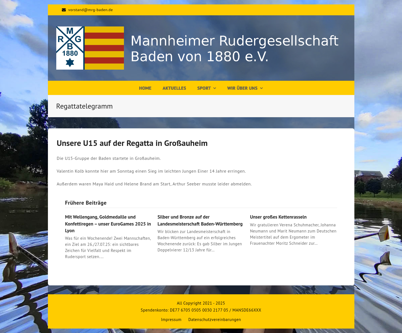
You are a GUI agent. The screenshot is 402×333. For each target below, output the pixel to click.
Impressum (171, 319)
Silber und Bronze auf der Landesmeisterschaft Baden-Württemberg (200, 220)
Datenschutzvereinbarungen (214, 319)
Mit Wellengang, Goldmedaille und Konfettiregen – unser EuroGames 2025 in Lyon (108, 223)
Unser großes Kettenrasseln (278, 217)
